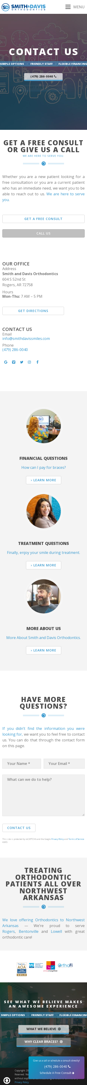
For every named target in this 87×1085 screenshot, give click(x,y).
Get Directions (33, 311)
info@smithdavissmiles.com (26, 338)
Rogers (8, 931)
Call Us (43, 233)
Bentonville (29, 931)
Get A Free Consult (43, 219)
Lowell (56, 931)
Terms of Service (76, 839)
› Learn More (43, 480)
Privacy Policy (57, 839)
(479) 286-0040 (15, 349)
